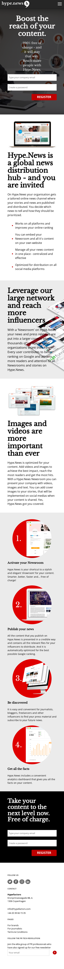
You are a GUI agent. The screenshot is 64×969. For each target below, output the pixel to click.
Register (44, 97)
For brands (13, 925)
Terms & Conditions (17, 931)
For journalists (15, 928)
